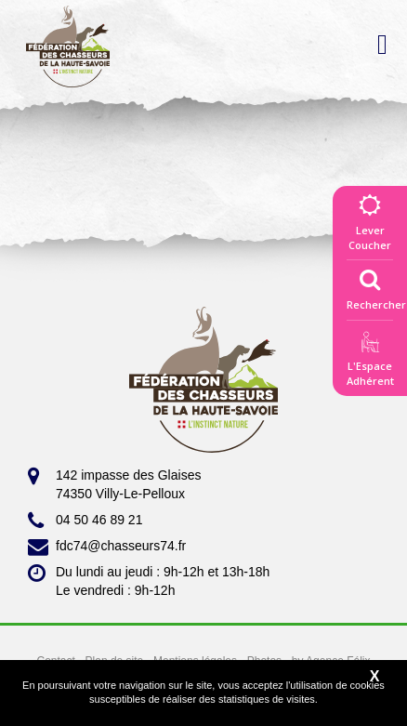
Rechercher (376, 285)
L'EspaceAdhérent (370, 362)
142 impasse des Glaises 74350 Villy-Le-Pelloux (114, 483)
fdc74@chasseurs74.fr (107, 546)
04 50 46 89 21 (85, 520)
